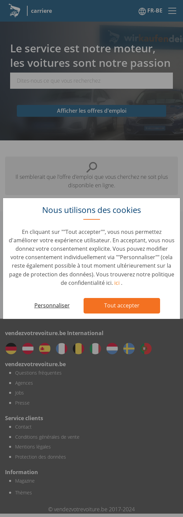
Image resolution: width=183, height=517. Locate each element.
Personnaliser (52, 305)
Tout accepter (122, 305)
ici (117, 283)
